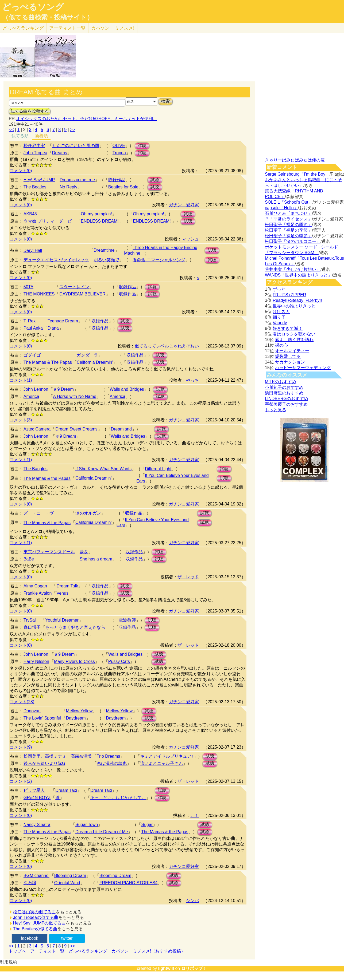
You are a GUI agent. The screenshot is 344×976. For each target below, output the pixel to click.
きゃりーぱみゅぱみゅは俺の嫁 (295, 160)
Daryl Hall (33, 250)
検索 (165, 101)
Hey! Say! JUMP (39, 179)
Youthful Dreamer (62, 620)
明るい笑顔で (106, 260)
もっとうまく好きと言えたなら (75, 627)
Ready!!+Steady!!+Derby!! (297, 300)
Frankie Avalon (38, 593)
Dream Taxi (66, 790)
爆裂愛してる (288, 356)
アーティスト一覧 (47, 951)
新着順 (41, 135)
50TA (28, 286)
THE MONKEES (39, 294)
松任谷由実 (34, 145)
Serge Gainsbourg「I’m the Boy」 (297, 174)
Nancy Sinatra (37, 824)
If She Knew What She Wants (103, 469)
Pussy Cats (119, 661)
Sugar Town (86, 824)
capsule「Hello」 (281, 208)
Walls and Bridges (127, 389)
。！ (194, 815)
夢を (84, 552)
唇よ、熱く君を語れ (294, 339)
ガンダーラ (87, 355)
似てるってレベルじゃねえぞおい (167, 346)
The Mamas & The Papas (48, 362)
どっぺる (23, 28)
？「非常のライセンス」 (288, 219)
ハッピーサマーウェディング (303, 367)
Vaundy (280, 323)
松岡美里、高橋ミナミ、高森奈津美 (58, 756)
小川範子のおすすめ (284, 387)
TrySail (30, 620)
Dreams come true (77, 179)
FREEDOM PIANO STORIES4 (128, 882)
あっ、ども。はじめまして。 (118, 797)
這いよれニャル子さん (161, 763)
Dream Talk (67, 586)
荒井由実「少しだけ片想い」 (292, 269)
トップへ (17, 951)
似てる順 (20, 135)
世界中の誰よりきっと (294, 306)
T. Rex (30, 321)
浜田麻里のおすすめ (284, 393)
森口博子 (32, 627)
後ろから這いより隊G (44, 763)
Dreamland (121, 429)
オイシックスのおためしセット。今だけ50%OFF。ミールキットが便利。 (86, 118)
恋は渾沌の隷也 (112, 763)
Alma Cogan (35, 586)
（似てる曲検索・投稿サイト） (47, 17)
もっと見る (275, 410)
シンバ (192, 900)
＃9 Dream (63, 389)
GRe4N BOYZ (37, 797)
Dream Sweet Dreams (76, 429)
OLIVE (119, 145)
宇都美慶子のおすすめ (286, 404)
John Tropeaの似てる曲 (35, 917)
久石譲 (30, 882)
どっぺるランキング (88, 951)
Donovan (32, 711)
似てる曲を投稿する (29, 111)
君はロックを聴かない (294, 334)
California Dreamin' (95, 362)
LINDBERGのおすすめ (286, 398)
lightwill (166, 968)
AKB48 (30, 214)
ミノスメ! (124, 28)
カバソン (100, 28)
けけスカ (281, 311)
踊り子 (279, 317)
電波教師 (127, 620)
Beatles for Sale (123, 187)
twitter (67, 938)
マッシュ (190, 239)
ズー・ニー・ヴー (41, 513)
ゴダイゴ (32, 355)
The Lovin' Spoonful (42, 718)
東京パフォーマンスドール (49, 552)
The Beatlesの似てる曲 (35, 929)
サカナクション (290, 362)
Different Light (158, 469)
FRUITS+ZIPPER (289, 295)
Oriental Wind (67, 882)
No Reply (68, 187)
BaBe (29, 559)
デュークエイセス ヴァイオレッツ (56, 260)
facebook (29, 938)
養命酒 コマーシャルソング (159, 260)
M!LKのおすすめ (280, 382)
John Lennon (36, 389)
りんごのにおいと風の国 (75, 145)
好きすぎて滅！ (288, 328)
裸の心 (281, 345)
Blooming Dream (70, 875)
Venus (62, 593)
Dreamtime (104, 250)
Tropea (119, 153)
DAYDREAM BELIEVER (82, 294)
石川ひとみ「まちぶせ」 (288, 213)
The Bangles (36, 469)
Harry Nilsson (36, 661)
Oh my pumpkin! (96, 214)
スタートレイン (74, 286)
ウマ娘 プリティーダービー (50, 221)
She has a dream (96, 559)
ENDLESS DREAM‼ (100, 221)
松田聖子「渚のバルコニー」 (292, 241)
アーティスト (67, 28)
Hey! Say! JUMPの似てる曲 (39, 923)
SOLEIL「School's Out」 (288, 202)
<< (11, 129)
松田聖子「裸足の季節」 (288, 224)
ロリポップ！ (194, 968)
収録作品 (116, 179)
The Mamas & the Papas (47, 478)
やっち (192, 380)
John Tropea (35, 153)
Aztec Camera (37, 429)
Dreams (59, 153)
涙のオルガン (88, 513)
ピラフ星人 (34, 790)
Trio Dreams (108, 756)
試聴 (142, 145)
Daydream (76, 718)
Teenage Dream (63, 321)
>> (72, 129)
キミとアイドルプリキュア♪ (167, 756)
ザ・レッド (188, 577)
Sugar (147, 824)
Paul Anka (33, 328)
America (31, 396)
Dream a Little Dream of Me (101, 831)
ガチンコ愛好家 (184, 205)
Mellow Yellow (79, 711)
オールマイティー (292, 351)
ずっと (279, 289)
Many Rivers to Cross (74, 661)
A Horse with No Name (74, 396)
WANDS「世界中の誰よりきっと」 (298, 275)
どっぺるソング (33, 7)
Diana (53, 328)
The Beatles (35, 187)
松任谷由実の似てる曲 (34, 912)
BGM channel (36, 875)
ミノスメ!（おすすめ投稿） (159, 951)
